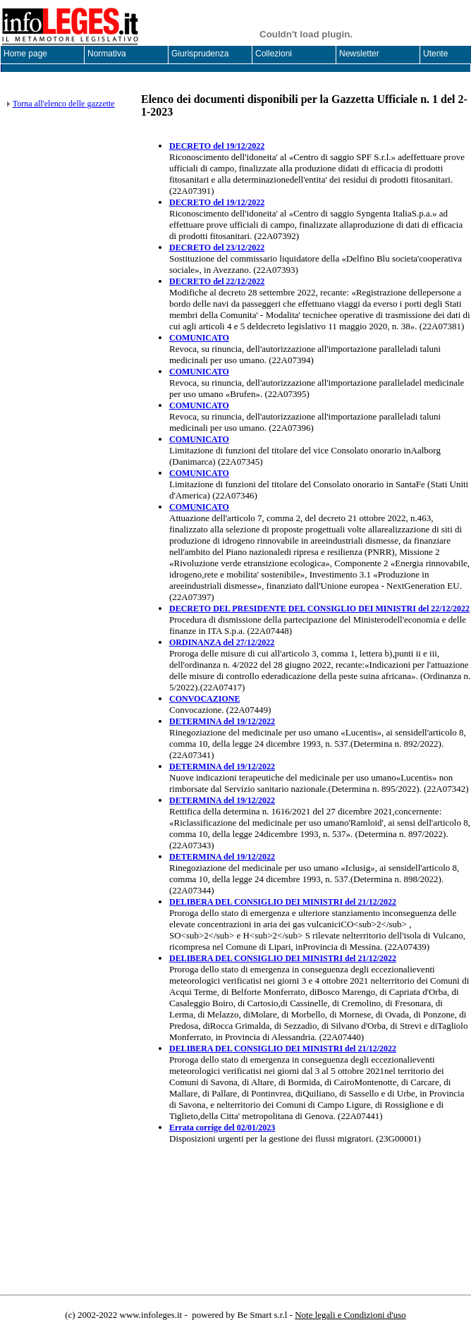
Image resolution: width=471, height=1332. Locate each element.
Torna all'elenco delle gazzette (64, 104)
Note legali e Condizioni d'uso (350, 1314)
